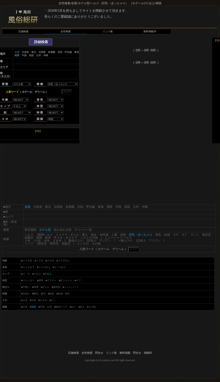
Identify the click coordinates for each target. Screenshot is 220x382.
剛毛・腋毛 (40, 293)
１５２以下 (29, 267)
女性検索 (65, 31)
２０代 (39, 260)
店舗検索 (23, 31)
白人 (73, 306)
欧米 (48, 237)
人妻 (114, 234)
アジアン (105, 240)
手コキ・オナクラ (65, 237)
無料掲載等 (149, 31)
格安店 (206, 234)
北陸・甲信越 (65, 52)
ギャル (45, 287)
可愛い (26, 287)
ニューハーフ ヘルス (118, 237)
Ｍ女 (47, 240)
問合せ (99, 352)
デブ (78, 280)
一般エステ (125, 240)
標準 (40, 280)
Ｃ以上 (37, 273)
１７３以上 (60, 267)
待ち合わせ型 (62, 229)
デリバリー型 (83, 229)
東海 (76, 52)
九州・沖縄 (42, 55)
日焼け (26, 293)
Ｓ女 (38, 240)
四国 (31, 55)
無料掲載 (124, 352)
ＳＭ (27, 240)
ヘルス (29, 234)
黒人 (82, 306)
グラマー (51, 280)
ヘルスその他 (89, 237)
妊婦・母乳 (64, 293)
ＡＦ (185, 234)
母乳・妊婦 (162, 234)
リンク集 (108, 31)
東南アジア (61, 306)
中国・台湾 (46, 306)
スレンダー (29, 280)
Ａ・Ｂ (26, 273)
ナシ (53, 300)
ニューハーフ (71, 287)
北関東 (42, 52)
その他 (96, 243)
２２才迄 (27, 260)
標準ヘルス (45, 234)
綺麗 (36, 287)
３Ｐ (176, 234)
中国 (24, 55)
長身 (123, 234)
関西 (17, 55)
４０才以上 (64, 260)
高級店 (29, 237)
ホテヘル (27, 91)
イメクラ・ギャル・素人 (72, 234)
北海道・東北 (29, 52)
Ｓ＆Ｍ (57, 240)
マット (195, 234)
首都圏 (51, 52)
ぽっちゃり (66, 280)
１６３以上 (44, 267)
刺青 (51, 293)
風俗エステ (75, 240)
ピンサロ (83, 243)
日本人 (92, 240)
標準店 (54, 243)
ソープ (29, 243)
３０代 (50, 260)
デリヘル (40, 91)
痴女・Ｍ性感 (99, 234)
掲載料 (148, 352)
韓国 (39, 237)
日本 (25, 306)
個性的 (56, 287)
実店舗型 (30, 229)
